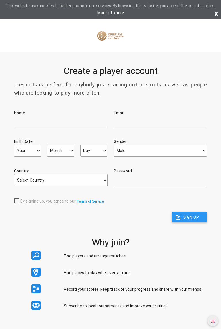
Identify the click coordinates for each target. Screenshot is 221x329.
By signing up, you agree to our (48, 201)
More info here (110, 12)
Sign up (191, 217)
